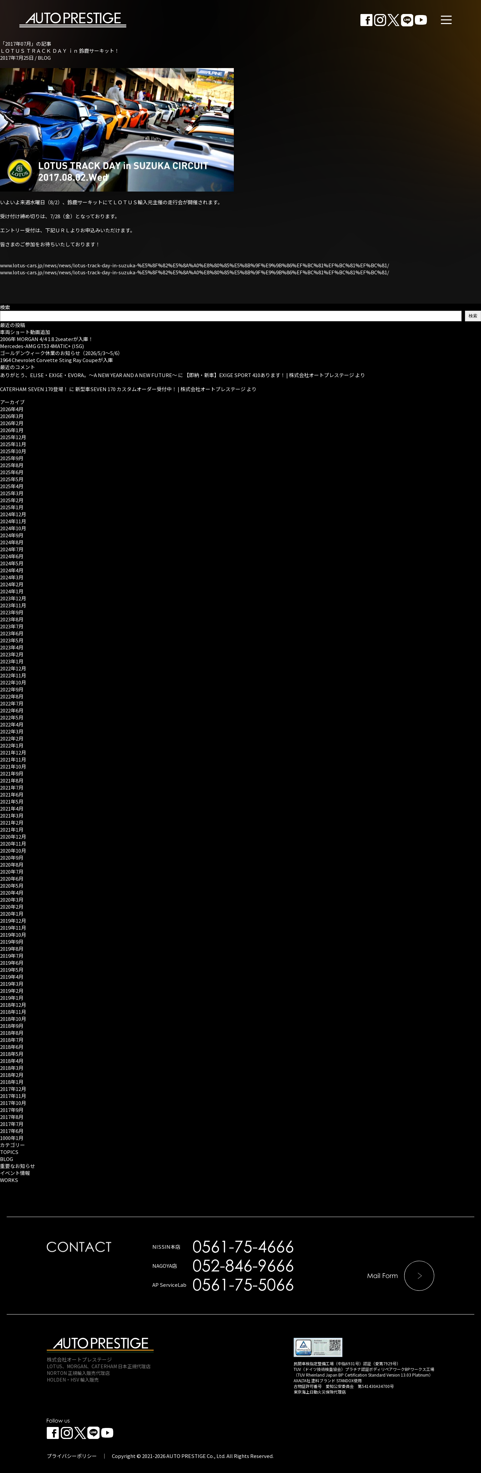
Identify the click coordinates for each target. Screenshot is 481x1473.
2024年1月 (11, 591)
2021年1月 (11, 829)
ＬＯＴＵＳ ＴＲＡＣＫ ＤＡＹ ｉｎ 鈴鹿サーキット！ (59, 50)
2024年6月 (11, 556)
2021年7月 (11, 787)
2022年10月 (13, 682)
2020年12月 (13, 836)
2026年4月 (11, 408)
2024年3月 (11, 577)
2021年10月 (13, 766)
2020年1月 (11, 913)
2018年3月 (11, 1067)
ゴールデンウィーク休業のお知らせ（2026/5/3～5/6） (61, 352)
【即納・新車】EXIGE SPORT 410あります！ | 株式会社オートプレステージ (269, 374)
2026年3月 (11, 415)
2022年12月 (13, 668)
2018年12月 (13, 1004)
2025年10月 (13, 451)
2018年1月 (11, 1081)
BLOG (44, 57)
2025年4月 (11, 486)
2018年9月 (11, 1025)
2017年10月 (13, 1102)
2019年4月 (11, 976)
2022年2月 (11, 738)
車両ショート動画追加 (25, 331)
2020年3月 (11, 899)
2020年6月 (11, 878)
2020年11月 (13, 843)
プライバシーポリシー (72, 1455)
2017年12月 (13, 1088)
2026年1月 (11, 429)
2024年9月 (11, 535)
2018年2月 (11, 1074)
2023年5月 (11, 640)
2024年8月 (11, 542)
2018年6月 (11, 1046)
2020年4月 (11, 892)
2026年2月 (11, 422)
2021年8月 (11, 780)
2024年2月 (11, 584)
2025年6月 (11, 472)
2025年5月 (11, 479)
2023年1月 (11, 661)
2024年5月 (11, 563)
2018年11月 (13, 1011)
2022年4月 (11, 724)
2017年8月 (11, 1116)
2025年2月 (11, 500)
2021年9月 (11, 773)
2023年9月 (11, 612)
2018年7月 (11, 1039)
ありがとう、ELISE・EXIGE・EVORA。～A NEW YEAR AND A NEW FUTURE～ (88, 374)
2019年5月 (11, 969)
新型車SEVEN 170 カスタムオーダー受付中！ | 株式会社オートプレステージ (160, 388)
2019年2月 (11, 990)
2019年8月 (11, 948)
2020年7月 (11, 871)
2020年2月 (11, 906)
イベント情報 (15, 1172)
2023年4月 (11, 647)
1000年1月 (11, 1137)
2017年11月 (13, 1095)
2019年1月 (11, 997)
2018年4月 (11, 1060)
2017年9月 (11, 1109)
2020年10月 (13, 850)
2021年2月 (11, 822)
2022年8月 (11, 696)
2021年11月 (13, 759)
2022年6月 (11, 710)
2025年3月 (11, 493)
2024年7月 (11, 549)
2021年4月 (11, 808)
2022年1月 (11, 745)
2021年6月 (11, 794)
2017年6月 (11, 1130)
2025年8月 (11, 465)
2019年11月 (13, 927)
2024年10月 (13, 528)
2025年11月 (13, 444)
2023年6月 (11, 633)
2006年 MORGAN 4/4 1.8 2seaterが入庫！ (46, 338)
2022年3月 (11, 731)
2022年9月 (11, 689)
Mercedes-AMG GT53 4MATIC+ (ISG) (42, 345)
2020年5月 (11, 885)
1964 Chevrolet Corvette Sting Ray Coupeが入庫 (56, 359)
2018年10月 (13, 1018)
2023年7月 (11, 626)
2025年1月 (11, 507)
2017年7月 (11, 1123)
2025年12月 (13, 436)
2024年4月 (11, 570)
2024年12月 (13, 514)
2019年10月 (13, 934)
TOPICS (9, 1151)
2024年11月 (13, 521)
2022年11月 (13, 675)
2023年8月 (11, 619)
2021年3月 (11, 815)
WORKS (9, 1179)
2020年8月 (11, 864)
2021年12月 (13, 752)
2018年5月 (11, 1053)
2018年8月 (11, 1032)
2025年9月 (11, 458)
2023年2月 (11, 654)
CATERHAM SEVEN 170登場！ (34, 388)
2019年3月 (11, 983)
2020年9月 (11, 857)
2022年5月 (11, 717)
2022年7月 (11, 703)
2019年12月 (13, 920)
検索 (5, 307)
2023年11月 (13, 605)
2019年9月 (11, 941)
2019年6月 (11, 962)
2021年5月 (11, 801)
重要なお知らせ (17, 1165)
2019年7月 (11, 955)
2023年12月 (13, 598)
